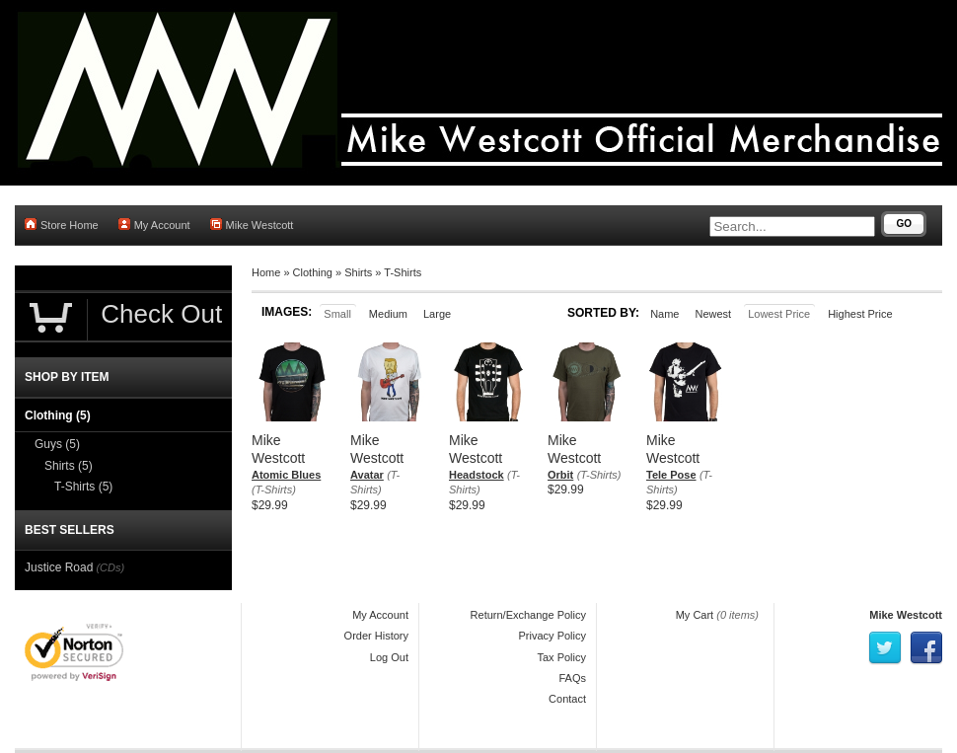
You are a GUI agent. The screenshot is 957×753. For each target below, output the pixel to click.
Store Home (62, 224)
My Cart (695, 615)
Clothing (312, 272)
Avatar (367, 475)
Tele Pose (671, 475)
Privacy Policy (552, 635)
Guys (57, 444)
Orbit (560, 475)
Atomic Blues (286, 475)
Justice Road (59, 567)
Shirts (358, 272)
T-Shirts (402, 272)
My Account (154, 224)
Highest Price (860, 314)
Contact (567, 699)
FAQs (572, 678)
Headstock (476, 475)
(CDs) (110, 567)
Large (437, 314)
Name (664, 314)
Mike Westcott (252, 224)
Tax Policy (561, 657)
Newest (713, 314)
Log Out (389, 657)
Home (266, 272)
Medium (388, 314)
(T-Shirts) (274, 489)
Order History (376, 635)
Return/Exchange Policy (528, 615)
